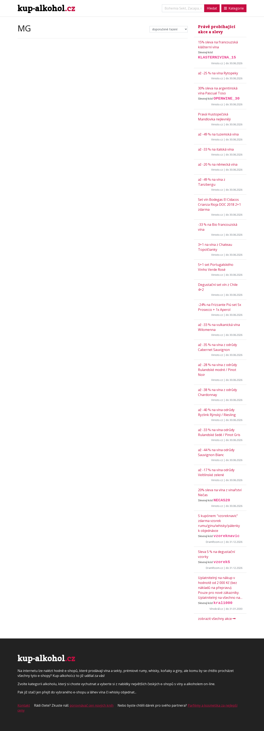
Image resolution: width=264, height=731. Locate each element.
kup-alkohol (46, 8)
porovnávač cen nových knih (91, 705)
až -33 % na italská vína (216, 149)
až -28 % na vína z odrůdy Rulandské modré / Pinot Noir (217, 370)
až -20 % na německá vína (217, 164)
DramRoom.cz (214, 542)
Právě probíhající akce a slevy (216, 29)
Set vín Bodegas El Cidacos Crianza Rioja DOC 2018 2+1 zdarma (219, 204)
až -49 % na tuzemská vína (218, 134)
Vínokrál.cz (216, 609)
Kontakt (24, 705)
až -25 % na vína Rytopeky (218, 73)
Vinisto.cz (217, 63)
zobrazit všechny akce (217, 618)
